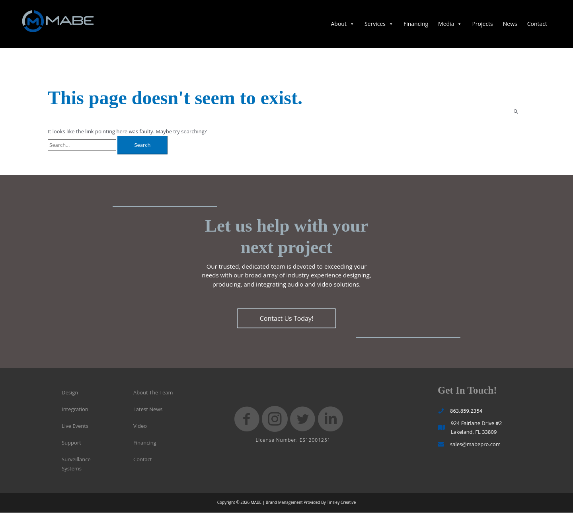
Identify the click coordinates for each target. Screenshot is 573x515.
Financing (415, 25)
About (342, 25)
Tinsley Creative (341, 504)
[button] (286, 321)
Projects (482, 25)
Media (450, 25)
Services (379, 25)
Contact (537, 25)
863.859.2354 (466, 413)
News (510, 25)
